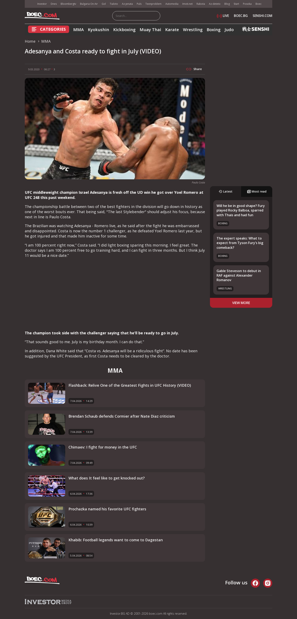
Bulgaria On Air (89, 4)
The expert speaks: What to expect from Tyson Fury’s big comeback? (240, 243)
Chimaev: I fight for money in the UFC (102, 447)
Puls (139, 4)
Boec (259, 4)
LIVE (223, 15)
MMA (78, 29)
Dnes (54, 4)
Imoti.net (187, 4)
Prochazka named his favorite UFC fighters (107, 508)
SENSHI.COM (262, 15)
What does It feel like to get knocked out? (106, 478)
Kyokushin (98, 29)
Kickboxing (124, 29)
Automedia (171, 4)
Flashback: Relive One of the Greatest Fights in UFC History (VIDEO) (129, 385)
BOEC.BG (241, 15)
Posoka (247, 4)
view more (241, 303)
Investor (42, 4)
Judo (229, 29)
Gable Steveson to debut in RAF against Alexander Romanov (239, 275)
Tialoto (114, 4)
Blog (227, 4)
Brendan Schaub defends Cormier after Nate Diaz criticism (121, 416)
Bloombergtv (68, 4)
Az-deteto (214, 4)
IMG (29, 4)
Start (236, 4)
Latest (225, 191)
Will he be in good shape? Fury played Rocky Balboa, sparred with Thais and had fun (241, 210)
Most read (256, 191)
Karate (172, 29)
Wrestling (193, 29)
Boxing (213, 29)
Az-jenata (127, 4)
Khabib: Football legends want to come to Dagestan (115, 539)
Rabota (201, 4)
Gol (104, 4)
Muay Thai (150, 29)
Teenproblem (153, 4)
